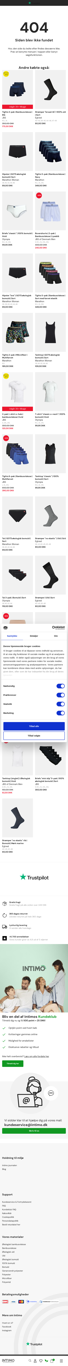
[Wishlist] (41, 1361)
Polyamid (6, 1282)
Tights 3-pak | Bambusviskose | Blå (17, 113)
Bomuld (5, 1267)
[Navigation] (61, 1361)
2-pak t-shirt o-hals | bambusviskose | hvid (12, 415)
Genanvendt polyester (12, 1270)
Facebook (6, 1326)
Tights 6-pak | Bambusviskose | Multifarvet (17, 477)
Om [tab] (56, 636)
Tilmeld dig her (13, 1063)
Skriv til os (34, 1130)
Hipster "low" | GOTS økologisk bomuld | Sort (16, 297)
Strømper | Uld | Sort (45, 597)
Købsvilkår (7, 1213)
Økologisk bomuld (10, 1259)
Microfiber (7, 1278)
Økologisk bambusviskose (14, 1244)
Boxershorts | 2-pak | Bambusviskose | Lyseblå (47, 235)
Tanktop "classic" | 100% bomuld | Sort (47, 477)
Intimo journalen (9, 1165)
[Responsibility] (46, 1361)
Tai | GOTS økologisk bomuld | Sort (16, 540)
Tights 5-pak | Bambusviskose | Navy (50, 175)
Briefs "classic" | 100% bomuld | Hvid (17, 235)
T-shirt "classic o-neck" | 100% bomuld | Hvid (50, 415)
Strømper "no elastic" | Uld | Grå (50, 538)
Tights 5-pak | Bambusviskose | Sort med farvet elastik (50, 297)
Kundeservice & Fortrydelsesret (16, 1202)
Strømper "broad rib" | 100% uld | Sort (50, 113)
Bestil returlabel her (11, 1224)
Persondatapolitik (10, 1220)
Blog (4, 1169)
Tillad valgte (34, 735)
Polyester (6, 1274)
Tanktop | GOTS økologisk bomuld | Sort (47, 356)
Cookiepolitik (8, 1217)
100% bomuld (8, 1263)
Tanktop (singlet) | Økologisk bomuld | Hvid (16, 780)
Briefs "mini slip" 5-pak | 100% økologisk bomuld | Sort (49, 780)
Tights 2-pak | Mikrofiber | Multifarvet (14, 356)
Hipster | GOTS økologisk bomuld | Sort (14, 175)
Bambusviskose (9, 1248)
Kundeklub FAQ (9, 1209)
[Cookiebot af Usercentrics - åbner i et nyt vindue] (52, 628)
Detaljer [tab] (34, 636)
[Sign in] (35, 1361)
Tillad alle (34, 726)
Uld (3, 1255)
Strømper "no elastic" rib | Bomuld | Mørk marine (14, 842)
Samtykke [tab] (12, 636)
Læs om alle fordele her (36, 1056)
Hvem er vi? (7, 1323)
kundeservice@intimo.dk (25, 1125)
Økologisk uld (8, 1252)
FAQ (4, 1205)
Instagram (6, 1330)
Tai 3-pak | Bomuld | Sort (14, 597)
